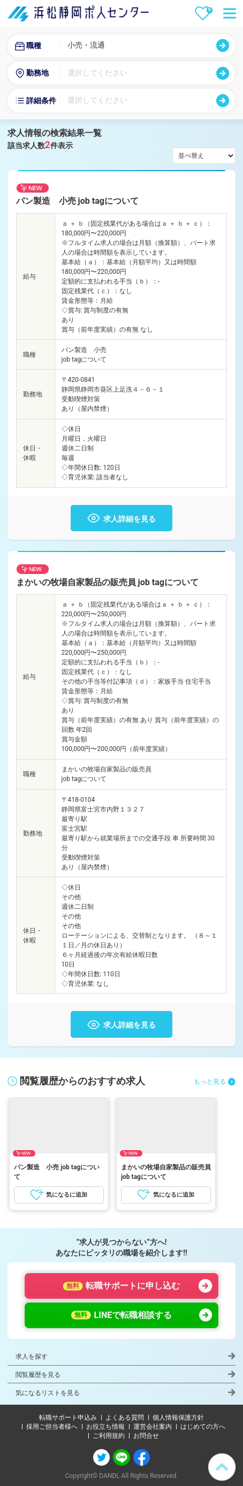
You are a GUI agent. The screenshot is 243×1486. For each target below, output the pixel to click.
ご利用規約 (109, 1435)
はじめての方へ (202, 1426)
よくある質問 (124, 1417)
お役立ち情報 (105, 1426)
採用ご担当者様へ (52, 1426)
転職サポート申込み (68, 1417)
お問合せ (146, 1435)
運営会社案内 (152, 1426)
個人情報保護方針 (178, 1417)
